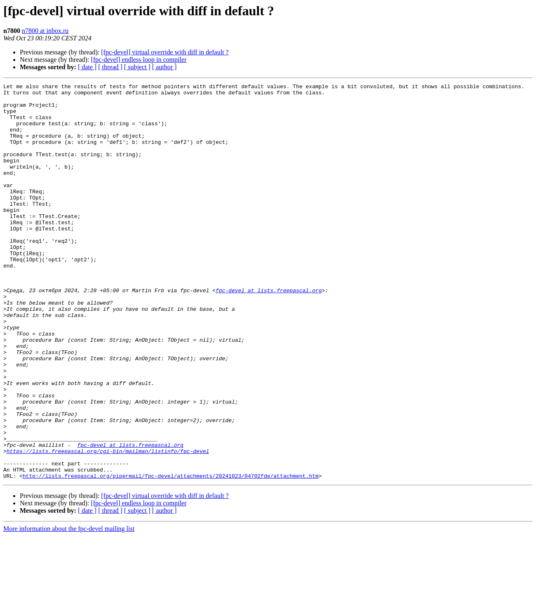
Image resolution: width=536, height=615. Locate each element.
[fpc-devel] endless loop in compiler (138, 59)
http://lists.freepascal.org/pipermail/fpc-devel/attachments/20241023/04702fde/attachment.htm (171, 555)
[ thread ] (110, 66)
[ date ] (87, 66)
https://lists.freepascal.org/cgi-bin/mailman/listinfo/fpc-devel (108, 525)
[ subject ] (137, 66)
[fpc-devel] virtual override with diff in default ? (164, 52)
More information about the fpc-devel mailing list (68, 607)
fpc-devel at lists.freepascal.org (269, 332)
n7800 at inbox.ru (45, 30)
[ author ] (164, 66)
